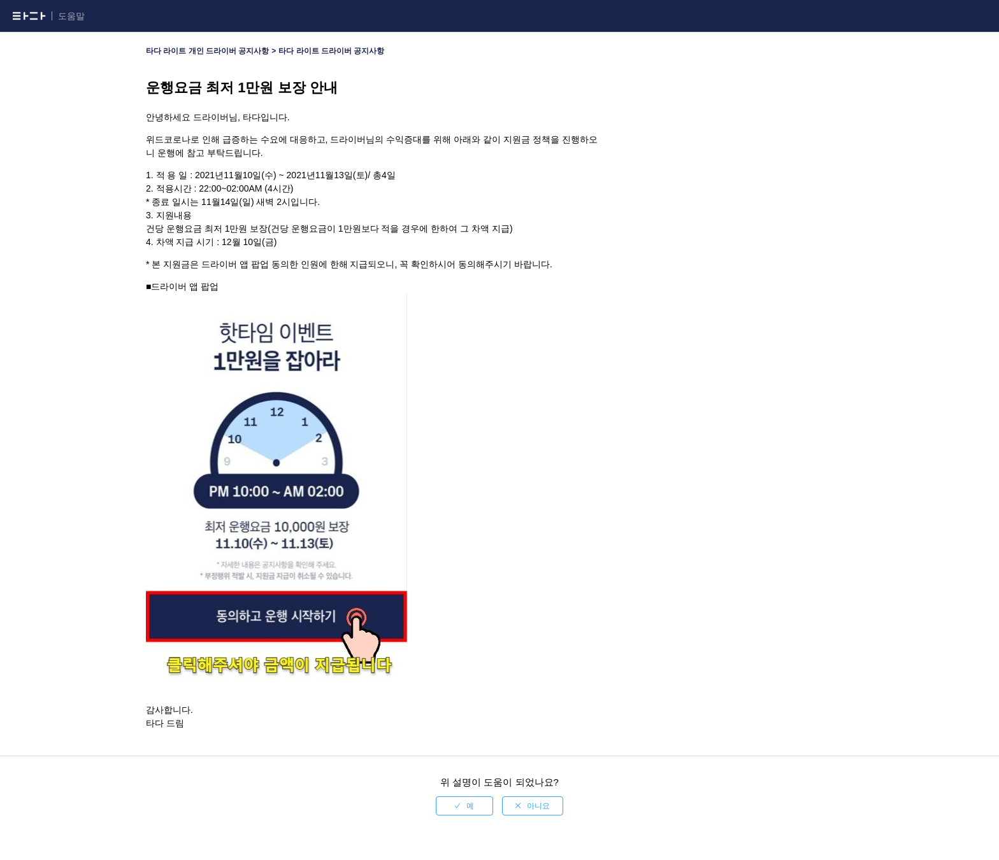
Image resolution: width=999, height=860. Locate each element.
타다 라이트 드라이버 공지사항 (331, 50)
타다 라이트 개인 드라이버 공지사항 (207, 50)
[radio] (464, 805)
